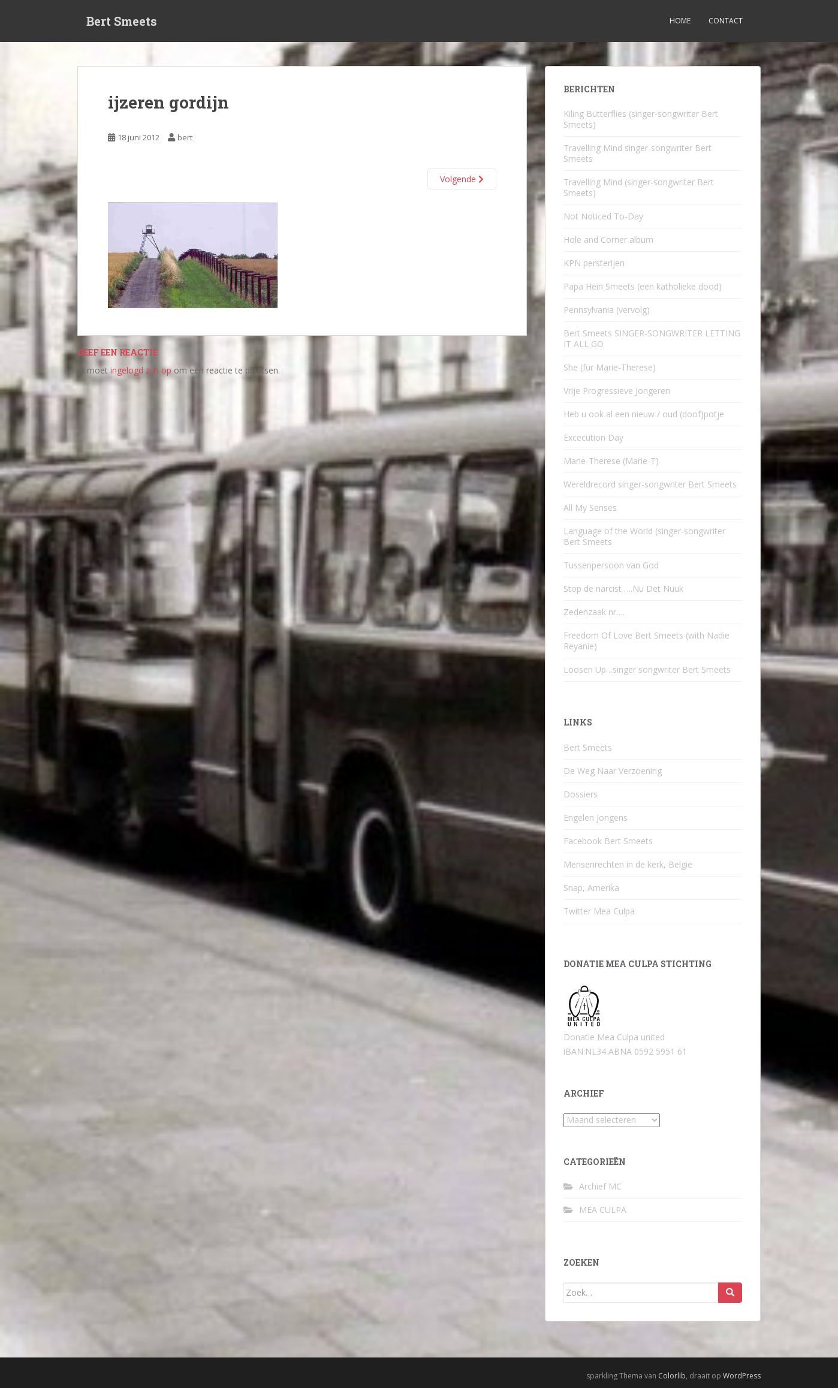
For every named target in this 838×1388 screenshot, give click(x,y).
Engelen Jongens (595, 817)
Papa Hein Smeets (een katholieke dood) (642, 286)
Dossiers (580, 794)
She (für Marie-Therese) (609, 367)
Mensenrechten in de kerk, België (627, 864)
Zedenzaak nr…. (594, 612)
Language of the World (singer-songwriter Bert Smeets (644, 536)
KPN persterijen (594, 263)
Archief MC (600, 1186)
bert (184, 137)
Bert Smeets (121, 21)
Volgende (462, 179)
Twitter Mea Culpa (599, 911)
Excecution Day (593, 437)
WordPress (742, 1376)
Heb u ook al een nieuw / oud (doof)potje (643, 414)
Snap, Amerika (591, 887)
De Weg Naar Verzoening (612, 770)
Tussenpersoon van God (611, 565)
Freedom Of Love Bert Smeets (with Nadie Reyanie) (646, 641)
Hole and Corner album (608, 239)
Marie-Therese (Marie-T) (611, 460)
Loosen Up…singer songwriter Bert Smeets (647, 669)
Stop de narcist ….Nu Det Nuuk (623, 588)
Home (680, 21)
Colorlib (672, 1376)
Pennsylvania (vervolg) (606, 309)
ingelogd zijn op (140, 370)
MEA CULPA (602, 1209)
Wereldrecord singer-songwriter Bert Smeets (650, 484)
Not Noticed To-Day (603, 216)
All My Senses (590, 507)
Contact (726, 21)
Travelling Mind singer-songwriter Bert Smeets (637, 153)
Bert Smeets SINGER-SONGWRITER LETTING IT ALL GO (651, 338)
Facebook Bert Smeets (608, 841)
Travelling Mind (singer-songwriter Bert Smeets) (638, 187)
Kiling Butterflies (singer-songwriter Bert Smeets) (640, 119)
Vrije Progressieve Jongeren (616, 390)
